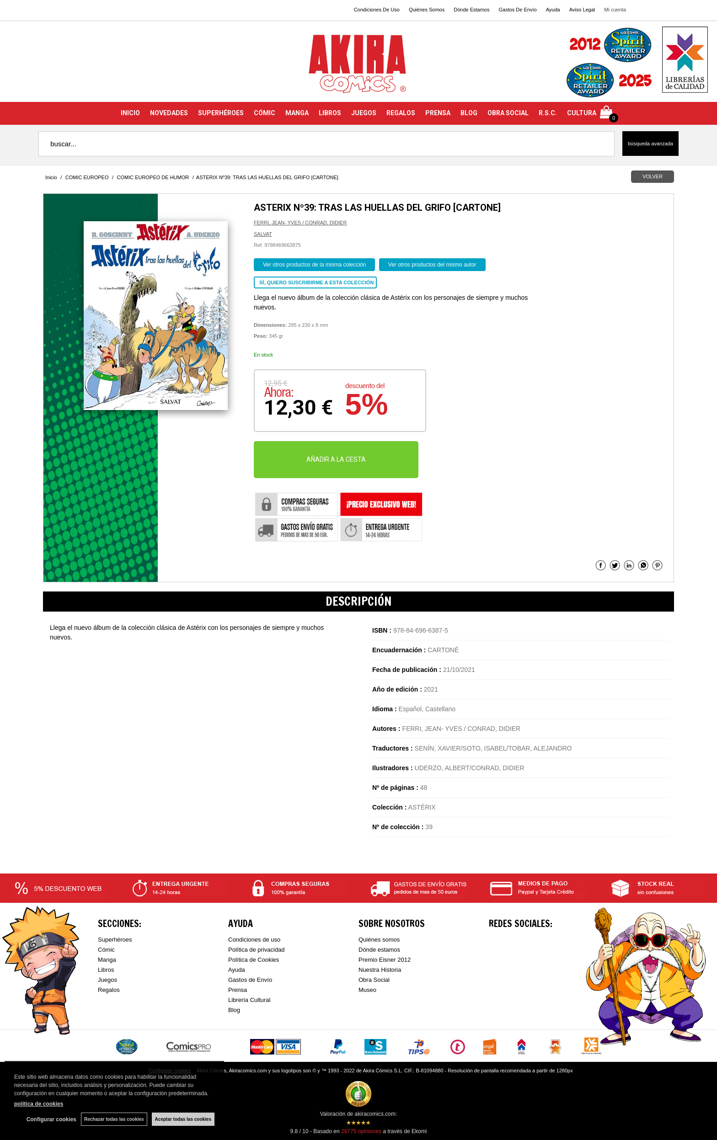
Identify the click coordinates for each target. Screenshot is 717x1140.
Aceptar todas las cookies (183, 1119)
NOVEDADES (169, 113)
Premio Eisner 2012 (384, 959)
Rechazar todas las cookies (114, 1119)
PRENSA (437, 113)
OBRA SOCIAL (508, 113)
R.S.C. (548, 113)
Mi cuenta (615, 9)
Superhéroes (115, 939)
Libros (106, 969)
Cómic (106, 949)
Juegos (107, 979)
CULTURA (581, 113)
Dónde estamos (379, 949)
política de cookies (38, 1104)
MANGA (297, 113)
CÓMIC (264, 113)
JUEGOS (363, 113)
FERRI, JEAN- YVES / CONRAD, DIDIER (300, 222)
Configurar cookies (51, 1119)
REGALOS (400, 113)
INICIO (130, 113)
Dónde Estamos (471, 9)
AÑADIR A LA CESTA (336, 459)
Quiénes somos (379, 939)
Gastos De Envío (517, 9)
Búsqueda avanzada (650, 143)
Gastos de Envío (250, 979)
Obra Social (374, 979)
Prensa (237, 989)
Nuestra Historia (379, 969)
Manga (107, 959)
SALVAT (263, 234)
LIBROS (330, 113)
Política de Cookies (253, 959)
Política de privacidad (256, 949)
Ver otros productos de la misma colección (314, 264)
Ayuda (553, 9)
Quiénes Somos (426, 9)
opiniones (361, 1131)
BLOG (468, 113)
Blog (234, 1010)
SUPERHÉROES (221, 113)
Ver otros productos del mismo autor (432, 264)
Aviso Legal (582, 9)
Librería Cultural (249, 999)
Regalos (109, 989)
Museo (367, 989)
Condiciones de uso (254, 939)
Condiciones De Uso (377, 9)
